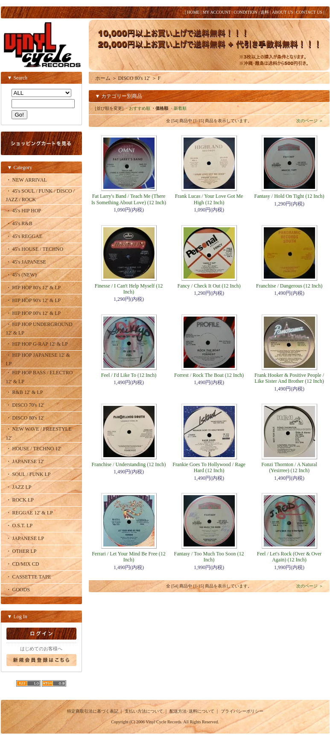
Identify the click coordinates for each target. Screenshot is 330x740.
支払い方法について (144, 711)
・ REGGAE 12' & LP (29, 513)
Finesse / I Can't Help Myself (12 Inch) (129, 289)
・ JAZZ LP (19, 487)
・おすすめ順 (137, 108)
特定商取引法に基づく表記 (92, 711)
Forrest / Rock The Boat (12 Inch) (209, 375)
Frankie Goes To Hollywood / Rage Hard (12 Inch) (208, 467)
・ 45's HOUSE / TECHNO (35, 249)
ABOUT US (282, 12)
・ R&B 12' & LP (24, 392)
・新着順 (178, 108)
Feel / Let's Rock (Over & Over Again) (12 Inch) (289, 557)
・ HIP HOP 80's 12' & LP (33, 288)
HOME (193, 12)
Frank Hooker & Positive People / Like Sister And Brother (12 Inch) (289, 378)
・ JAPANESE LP (25, 538)
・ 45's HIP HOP (23, 211)
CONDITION (245, 12)
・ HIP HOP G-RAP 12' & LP (37, 344)
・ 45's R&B (19, 223)
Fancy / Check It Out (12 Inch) (209, 286)
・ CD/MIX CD (22, 564)
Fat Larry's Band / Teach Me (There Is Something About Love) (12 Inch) (128, 199)
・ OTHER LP (21, 551)
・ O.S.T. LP (19, 526)
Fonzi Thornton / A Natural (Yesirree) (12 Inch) (289, 467)
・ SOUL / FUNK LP (28, 474)
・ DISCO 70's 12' (25, 405)
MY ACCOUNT (216, 12)
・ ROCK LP (20, 500)
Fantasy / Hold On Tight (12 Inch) (289, 196)
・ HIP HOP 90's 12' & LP (33, 300)
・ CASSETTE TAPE (28, 577)
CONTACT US (309, 12)
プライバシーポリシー (242, 711)
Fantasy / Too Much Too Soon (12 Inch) (209, 557)
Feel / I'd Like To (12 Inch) (129, 375)
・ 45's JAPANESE (26, 262)
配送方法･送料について (191, 711)
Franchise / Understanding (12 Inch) (129, 464)
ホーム (103, 78)
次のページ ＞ (309, 120)
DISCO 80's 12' (134, 78)
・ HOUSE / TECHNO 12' (33, 449)
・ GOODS (18, 590)
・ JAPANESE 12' (25, 461)
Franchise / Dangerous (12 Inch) (289, 286)
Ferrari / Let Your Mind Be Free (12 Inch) (129, 557)
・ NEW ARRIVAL (26, 180)
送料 (264, 12)
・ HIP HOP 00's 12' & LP (33, 313)
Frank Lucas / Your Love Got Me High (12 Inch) (209, 199)
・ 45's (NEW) (21, 275)
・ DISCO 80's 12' (25, 418)
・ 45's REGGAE (24, 236)
